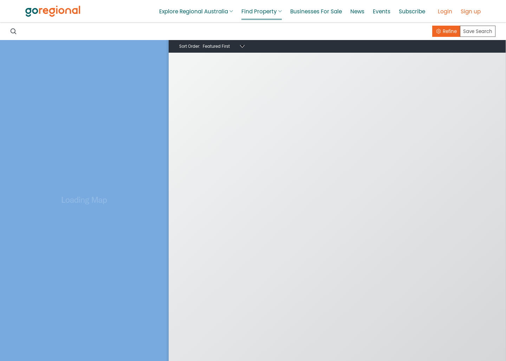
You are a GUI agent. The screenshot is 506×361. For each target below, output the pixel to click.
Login (445, 11)
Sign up (471, 11)
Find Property (259, 11)
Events (381, 11)
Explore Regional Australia (193, 11)
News (357, 11)
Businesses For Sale (316, 11)
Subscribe (412, 11)
